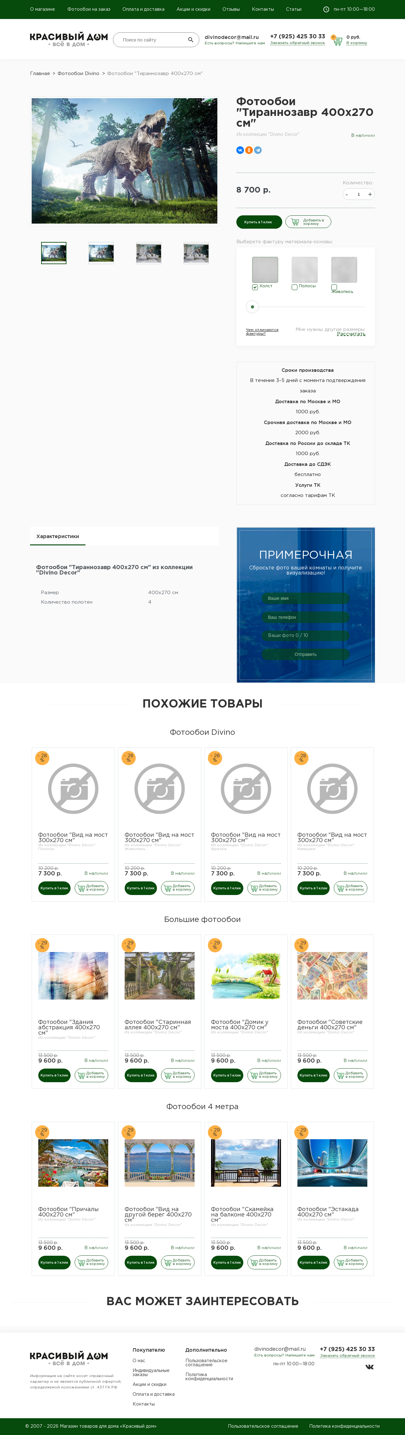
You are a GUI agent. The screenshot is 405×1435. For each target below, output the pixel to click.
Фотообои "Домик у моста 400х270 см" (240, 1025)
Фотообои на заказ (88, 9)
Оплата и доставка (143, 9)
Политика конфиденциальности (209, 1377)
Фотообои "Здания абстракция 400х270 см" (69, 1028)
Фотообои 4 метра (202, 1106)
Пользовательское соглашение (206, 1363)
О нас (139, 1361)
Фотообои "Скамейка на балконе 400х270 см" (242, 1215)
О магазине (43, 9)
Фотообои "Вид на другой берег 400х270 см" (158, 1215)
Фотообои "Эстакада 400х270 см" (328, 1212)
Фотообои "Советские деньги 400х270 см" (330, 1025)
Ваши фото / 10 (288, 636)
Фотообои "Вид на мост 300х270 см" (73, 838)
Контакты (263, 9)
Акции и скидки (193, 9)
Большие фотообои (202, 919)
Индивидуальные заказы (151, 1373)
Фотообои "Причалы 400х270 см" (68, 1212)
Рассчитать (351, 334)
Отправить (305, 654)
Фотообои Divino (202, 732)
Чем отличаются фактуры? (262, 331)
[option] (54, 253)
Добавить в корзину (313, 222)
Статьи (294, 9)
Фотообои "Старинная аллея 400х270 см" (158, 1025)
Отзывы (231, 9)
